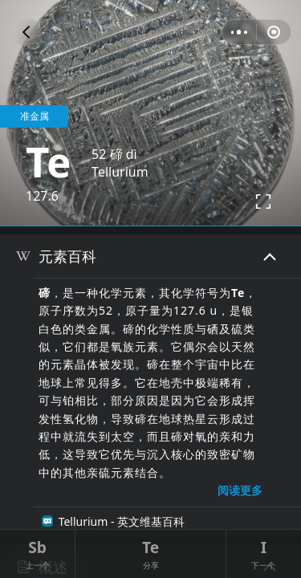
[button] (26, 32)
